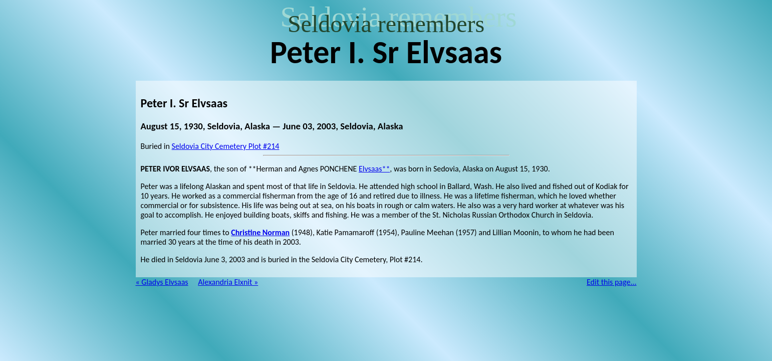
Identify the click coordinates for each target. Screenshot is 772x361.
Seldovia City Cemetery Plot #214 (226, 146)
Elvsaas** (374, 168)
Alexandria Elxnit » (228, 282)
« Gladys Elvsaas (162, 282)
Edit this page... (612, 282)
